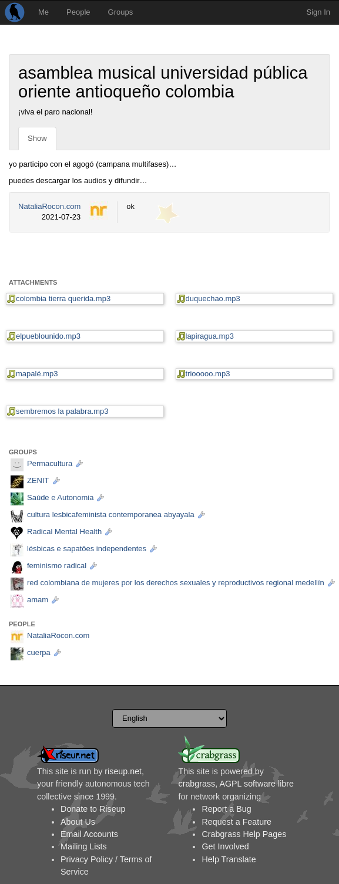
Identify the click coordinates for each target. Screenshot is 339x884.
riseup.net (123, 771)
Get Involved (225, 846)
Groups (120, 12)
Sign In (318, 12)
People (78, 12)
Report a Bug (226, 809)
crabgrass (196, 783)
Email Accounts (89, 834)
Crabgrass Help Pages (244, 834)
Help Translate (229, 859)
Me (43, 12)
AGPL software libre (256, 783)
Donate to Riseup (93, 809)
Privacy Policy (87, 859)
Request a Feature (236, 821)
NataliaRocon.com (49, 206)
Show (37, 138)
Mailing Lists (84, 846)
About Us (78, 821)
